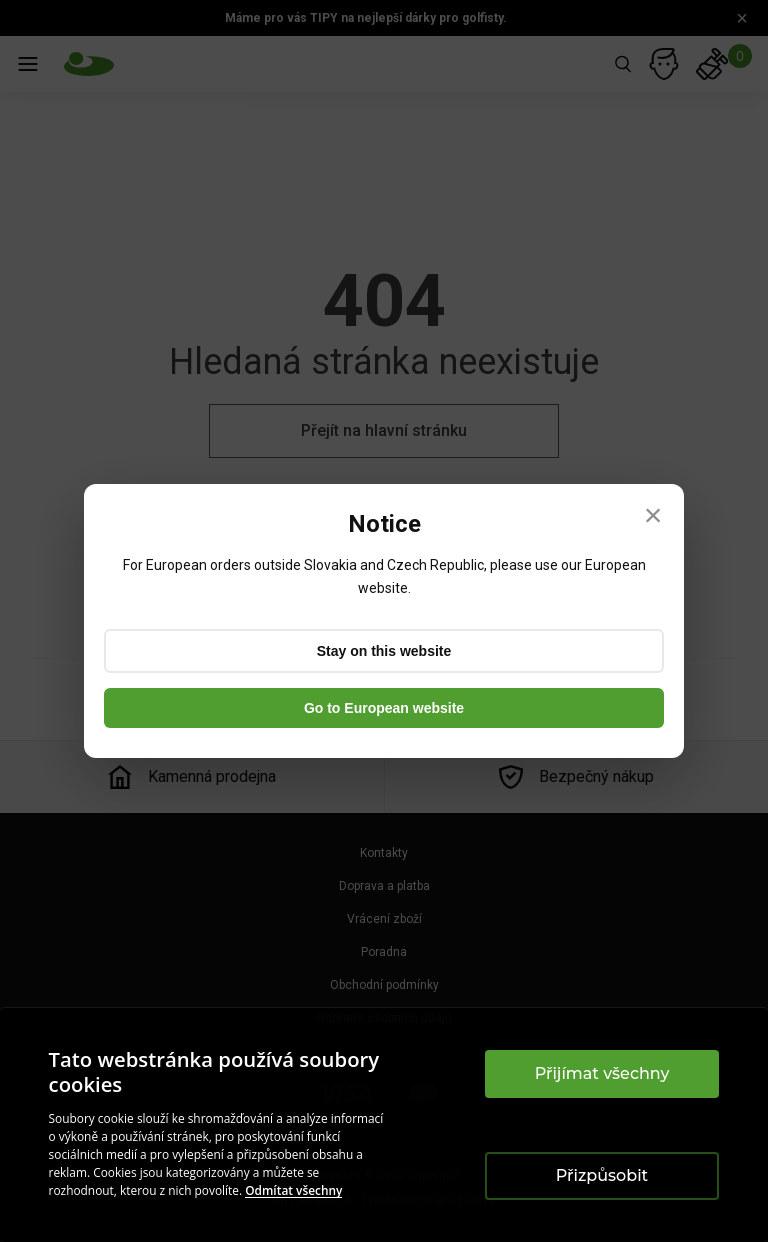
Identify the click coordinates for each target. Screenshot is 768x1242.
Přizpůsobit (602, 1175)
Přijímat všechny (602, 1073)
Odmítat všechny (293, 1190)
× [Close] (653, 515)
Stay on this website (384, 651)
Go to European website (384, 708)
